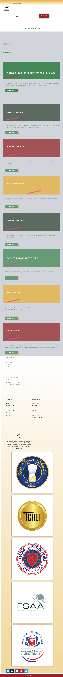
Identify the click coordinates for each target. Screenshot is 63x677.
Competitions (10, 413)
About (8, 408)
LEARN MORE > (11, 98)
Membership (10, 405)
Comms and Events (11, 410)
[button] (17, 16)
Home (7, 403)
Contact (8, 415)
